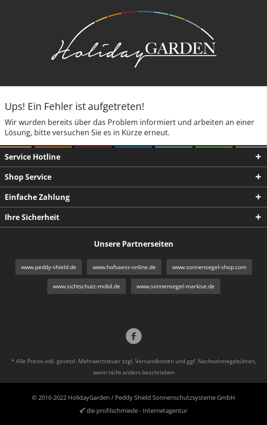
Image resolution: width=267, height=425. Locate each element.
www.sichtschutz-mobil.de (86, 286)
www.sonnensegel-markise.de (176, 286)
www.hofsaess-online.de (124, 267)
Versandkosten (154, 361)
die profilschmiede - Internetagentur (137, 410)
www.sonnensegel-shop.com (209, 267)
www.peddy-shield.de (48, 267)
